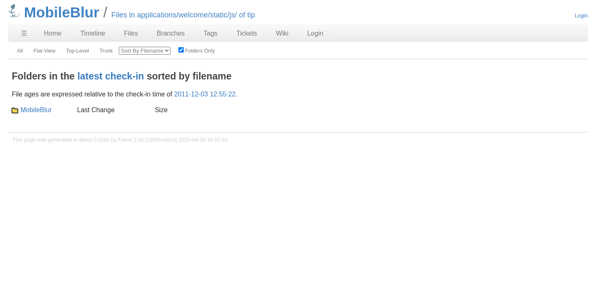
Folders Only (196, 50)
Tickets (246, 33)
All (20, 51)
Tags (211, 33)
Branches (171, 33)
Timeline (92, 33)
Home (53, 33)
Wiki (282, 33)
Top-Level (77, 51)
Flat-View (44, 51)
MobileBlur (36, 109)
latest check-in (110, 76)
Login (581, 15)
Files (131, 33)
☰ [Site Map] (24, 33)
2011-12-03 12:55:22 (205, 94)
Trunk (106, 51)
